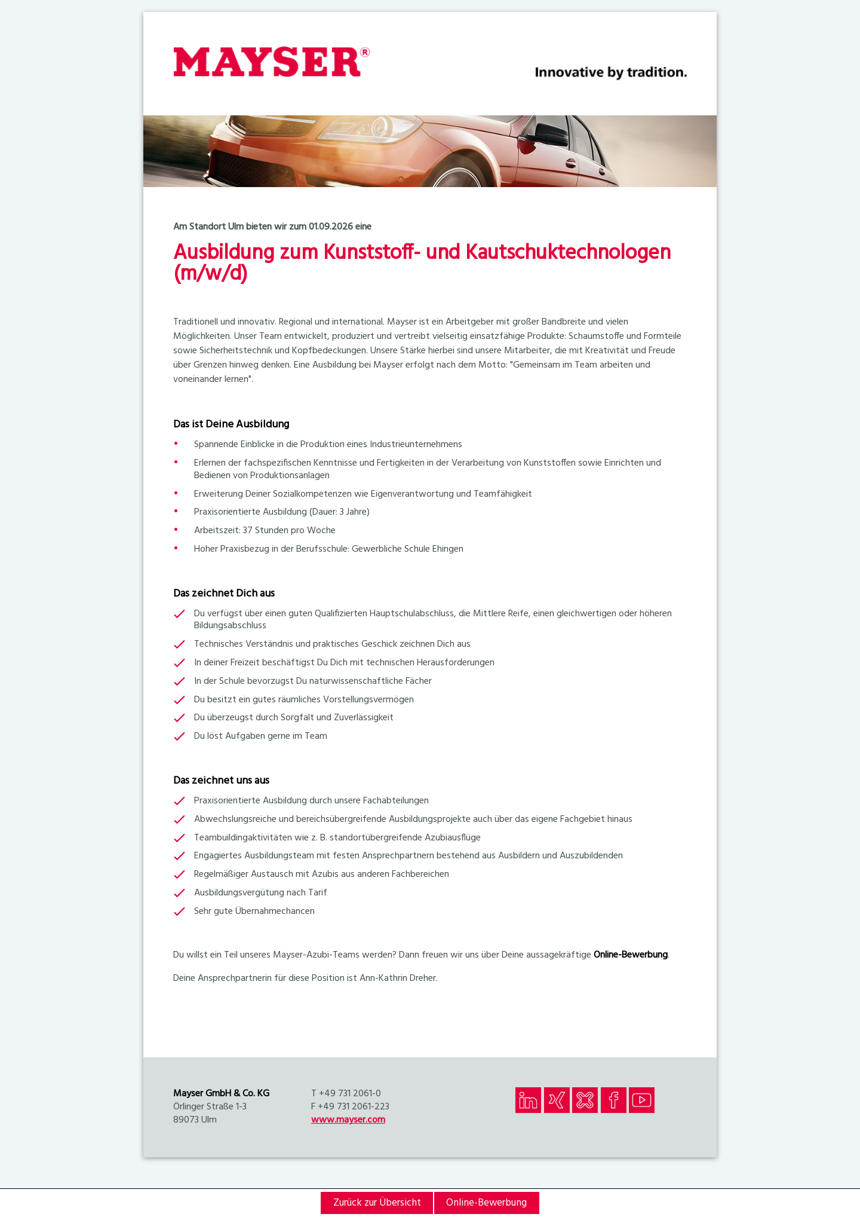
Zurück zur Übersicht (377, 1203)
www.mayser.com (348, 1120)
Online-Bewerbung (631, 955)
